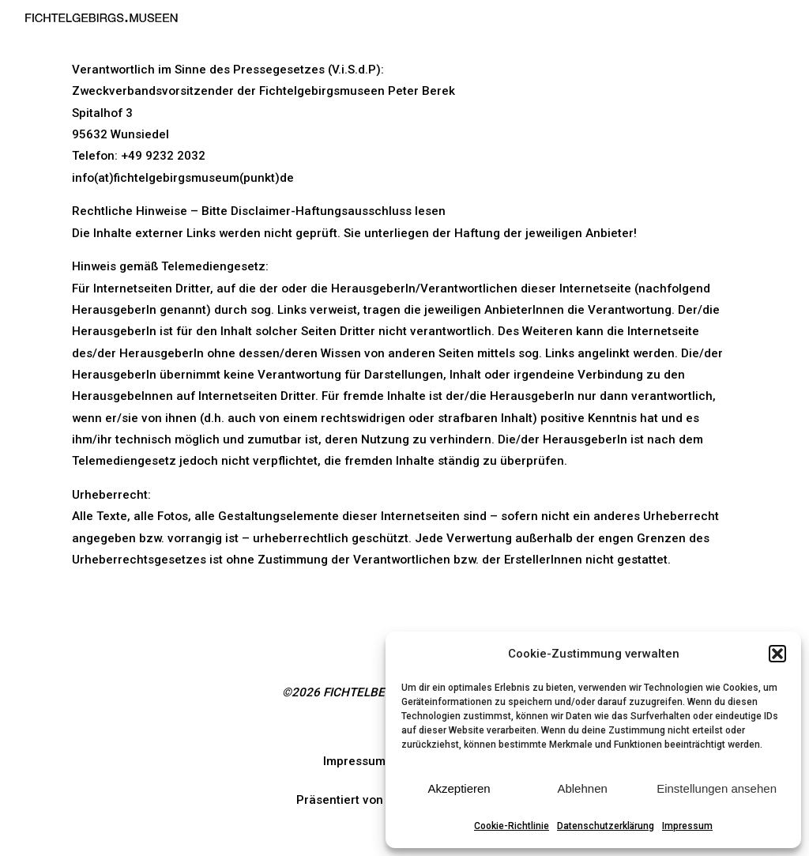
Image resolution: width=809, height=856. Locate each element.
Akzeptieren (458, 788)
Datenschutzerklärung (605, 825)
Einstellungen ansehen (717, 788)
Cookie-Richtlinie (511, 825)
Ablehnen (582, 788)
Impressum (687, 825)
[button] (777, 654)
